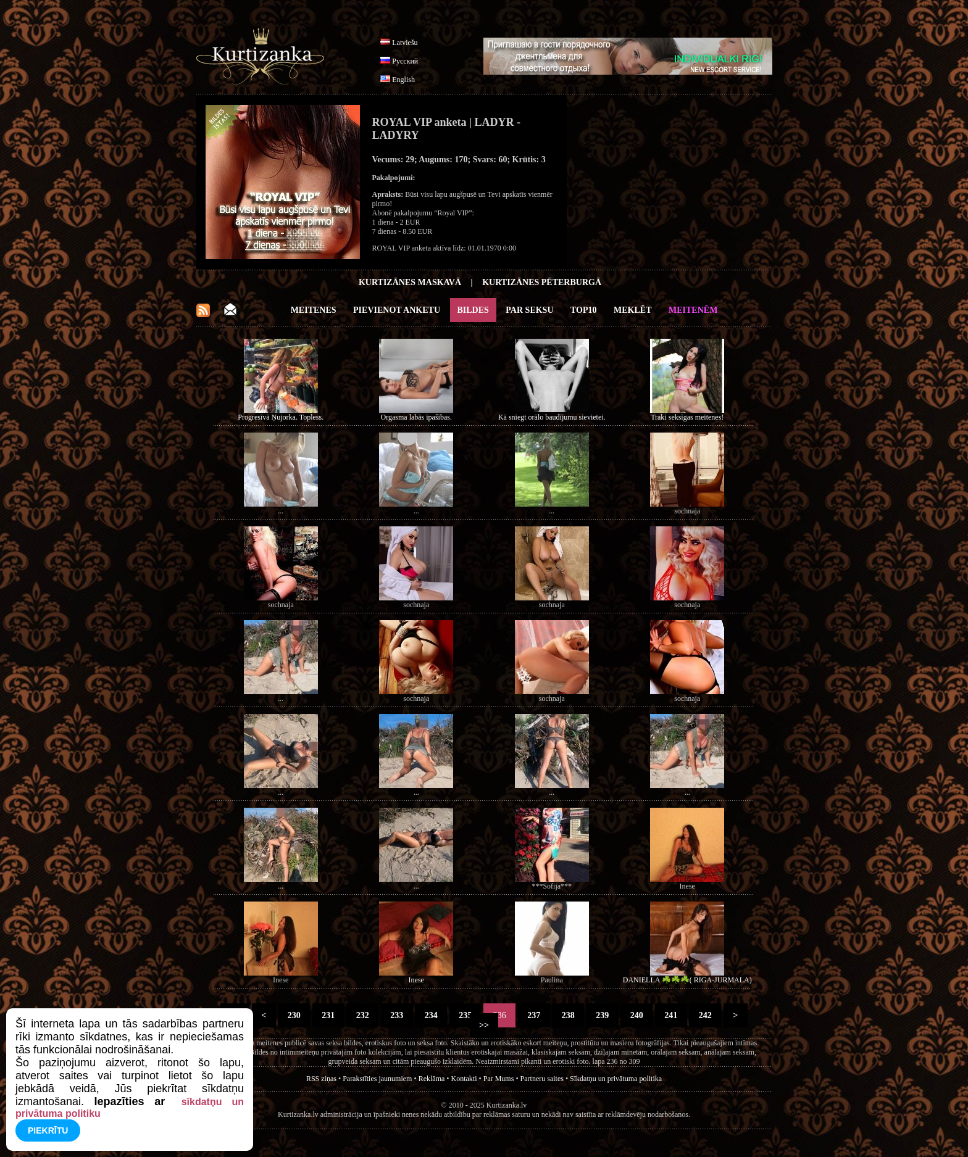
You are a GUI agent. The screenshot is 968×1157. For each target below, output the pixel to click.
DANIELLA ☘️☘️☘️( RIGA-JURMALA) (687, 980)
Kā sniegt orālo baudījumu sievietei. (552, 417)
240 (636, 1015)
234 (431, 1015)
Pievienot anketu (396, 310)
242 (705, 1015)
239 (602, 1015)
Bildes (473, 310)
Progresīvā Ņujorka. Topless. (280, 417)
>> (484, 1025)
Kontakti (464, 1078)
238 (568, 1015)
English (403, 79)
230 (293, 1015)
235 (465, 1015)
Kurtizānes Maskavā (410, 282)
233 (397, 1015)
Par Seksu (529, 310)
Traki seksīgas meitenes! (687, 417)
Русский (405, 61)
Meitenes (313, 310)
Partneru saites (542, 1078)
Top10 (583, 310)
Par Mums (498, 1078)
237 (534, 1015)
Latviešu (404, 42)
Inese (416, 980)
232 (362, 1015)
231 (328, 1015)
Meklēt (632, 310)
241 (671, 1015)
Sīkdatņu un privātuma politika (616, 1078)
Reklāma (432, 1078)
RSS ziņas (321, 1078)
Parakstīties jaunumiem (377, 1078)
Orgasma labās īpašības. (416, 417)
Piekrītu (48, 1130)
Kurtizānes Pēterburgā (541, 282)
